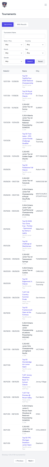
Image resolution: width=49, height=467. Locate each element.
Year (26, 49)
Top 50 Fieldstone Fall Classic (27, 167)
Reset (40, 61)
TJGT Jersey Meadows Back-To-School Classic (27, 380)
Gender (6, 58)
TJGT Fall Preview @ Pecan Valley (27, 395)
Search (30, 61)
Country (28, 41)
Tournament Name (10, 32)
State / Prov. (8, 41)
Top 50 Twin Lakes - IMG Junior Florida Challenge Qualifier (27, 138)
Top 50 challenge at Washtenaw (26, 243)
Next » (30, 461)
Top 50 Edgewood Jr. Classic (27, 281)
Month (6, 49)
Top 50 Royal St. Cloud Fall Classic (27, 93)
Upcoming (8, 24)
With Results (21, 24)
